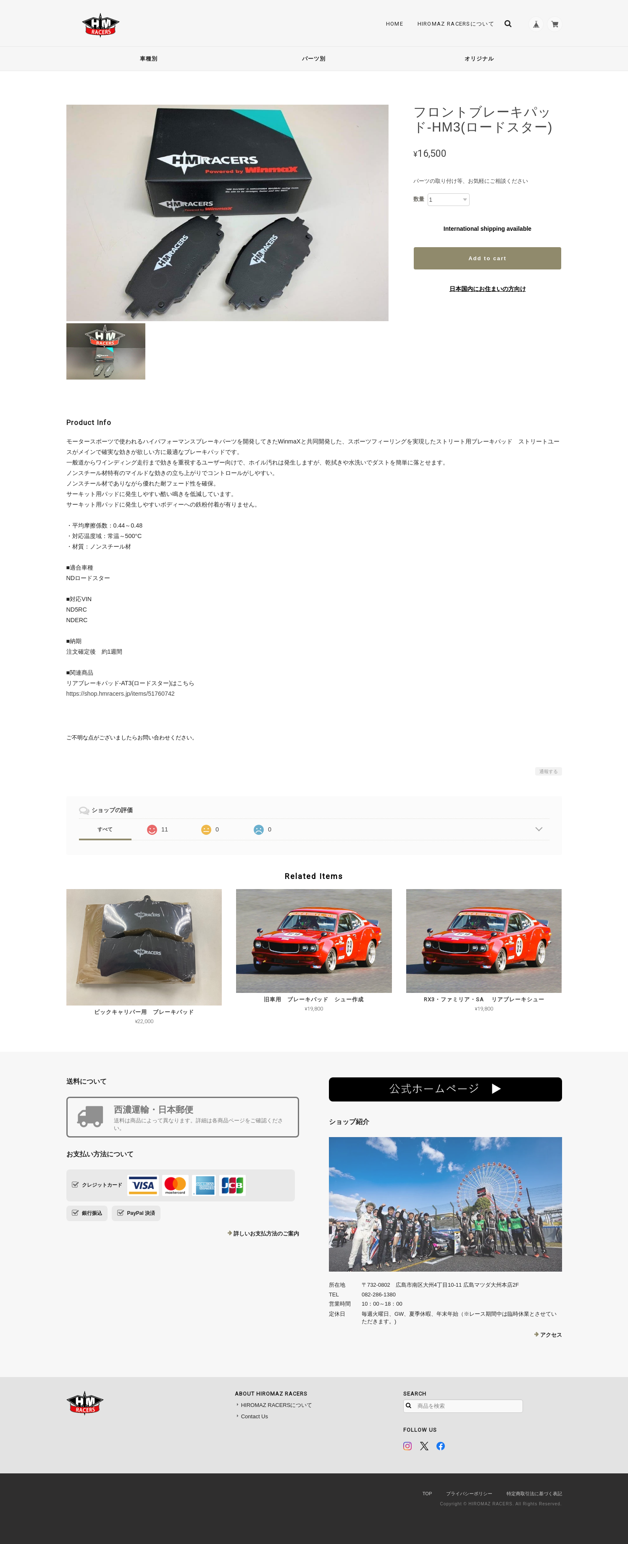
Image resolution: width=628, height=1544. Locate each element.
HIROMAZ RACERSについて (453, 24)
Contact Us (254, 1416)
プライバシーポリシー (469, 1493)
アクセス (551, 1335)
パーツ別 (314, 58)
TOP (427, 1493)
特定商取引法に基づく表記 (534, 1493)
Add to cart (487, 258)
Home (392, 24)
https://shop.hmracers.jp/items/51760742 (120, 693)
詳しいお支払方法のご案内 (266, 1233)
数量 (418, 199)
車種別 (149, 58)
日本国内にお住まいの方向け (487, 288)
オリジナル (479, 58)
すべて (105, 829)
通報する (548, 771)
